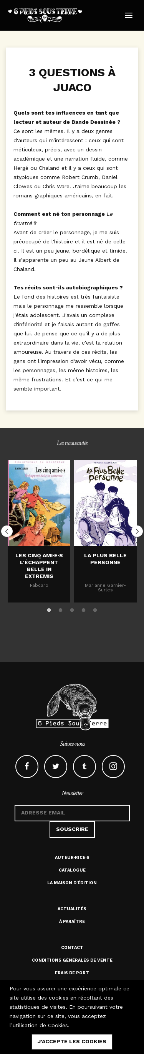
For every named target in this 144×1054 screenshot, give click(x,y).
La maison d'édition (72, 882)
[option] (39, 531)
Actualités (72, 908)
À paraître (72, 921)
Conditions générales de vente (72, 960)
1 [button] (49, 609)
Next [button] (137, 531)
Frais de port (72, 972)
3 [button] (72, 609)
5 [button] (95, 609)
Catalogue (72, 870)
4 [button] (84, 609)
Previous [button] (7, 531)
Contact (72, 947)
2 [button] (61, 609)
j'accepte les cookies (72, 1041)
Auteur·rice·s (72, 857)
